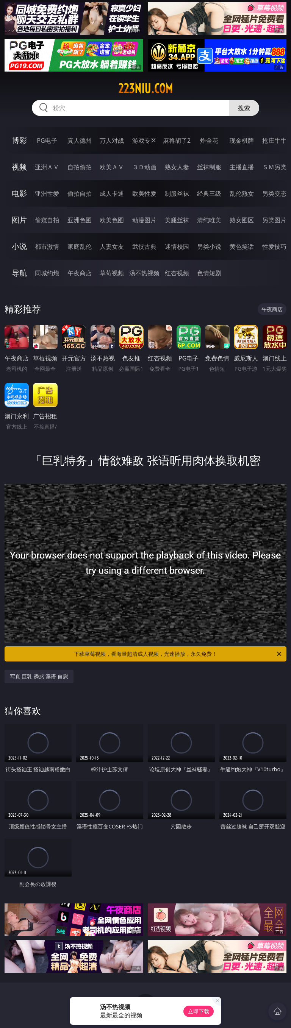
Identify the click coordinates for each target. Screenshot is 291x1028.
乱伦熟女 (242, 193)
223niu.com (145, 88)
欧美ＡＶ (112, 167)
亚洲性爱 (47, 193)
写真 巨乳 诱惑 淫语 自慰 (39, 676)
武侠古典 (144, 246)
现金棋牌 (242, 140)
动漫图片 (144, 220)
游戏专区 (144, 140)
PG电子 (47, 140)
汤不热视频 (144, 273)
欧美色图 (112, 220)
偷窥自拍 (47, 220)
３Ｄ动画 (144, 167)
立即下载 (198, 1011)
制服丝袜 (177, 193)
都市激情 (47, 246)
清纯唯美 (209, 220)
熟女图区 (242, 220)
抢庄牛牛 (274, 140)
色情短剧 (209, 273)
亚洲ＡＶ (47, 167)
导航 (19, 273)
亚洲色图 (79, 220)
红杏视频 (177, 273)
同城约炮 (47, 273)
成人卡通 (112, 193)
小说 (19, 246)
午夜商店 (79, 273)
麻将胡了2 (177, 140)
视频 (19, 167)
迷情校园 (177, 246)
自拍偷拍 (79, 167)
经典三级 (209, 193)
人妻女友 (112, 246)
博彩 (19, 140)
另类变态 (274, 193)
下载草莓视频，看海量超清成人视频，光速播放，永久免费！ (178, 653)
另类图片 (274, 220)
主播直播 (242, 167)
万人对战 (112, 140)
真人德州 (79, 140)
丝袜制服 (209, 167)
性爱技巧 (274, 246)
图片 (19, 220)
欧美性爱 (144, 193)
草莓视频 (112, 273)
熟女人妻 (177, 167)
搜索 (244, 108)
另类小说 (209, 246)
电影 (19, 193)
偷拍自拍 (79, 193)
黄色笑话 (242, 246)
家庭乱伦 (79, 246)
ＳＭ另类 (274, 167)
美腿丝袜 (177, 220)
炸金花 (209, 140)
